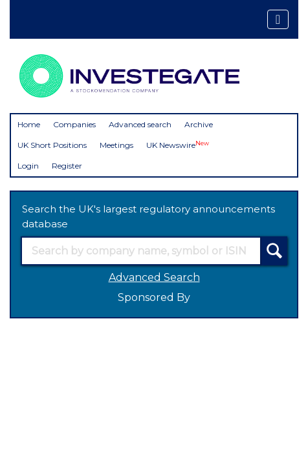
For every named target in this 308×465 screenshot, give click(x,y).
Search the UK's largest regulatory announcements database (148, 216)
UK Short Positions (52, 145)
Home (28, 124)
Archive (198, 124)
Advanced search (140, 124)
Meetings (116, 145)
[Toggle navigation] (278, 19)
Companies (74, 124)
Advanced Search (154, 277)
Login (28, 165)
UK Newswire (177, 145)
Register (67, 165)
